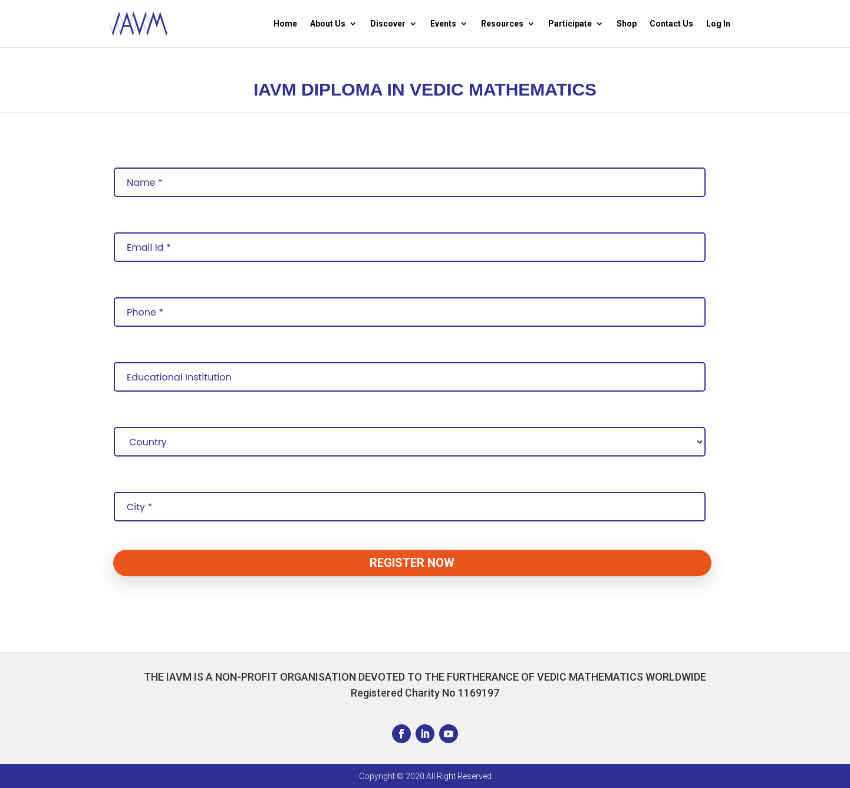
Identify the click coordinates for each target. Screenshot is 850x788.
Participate (570, 23)
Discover (388, 23)
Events (443, 23)
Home (285, 23)
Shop (627, 23)
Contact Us (671, 23)
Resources (502, 23)
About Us (327, 23)
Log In (718, 23)
